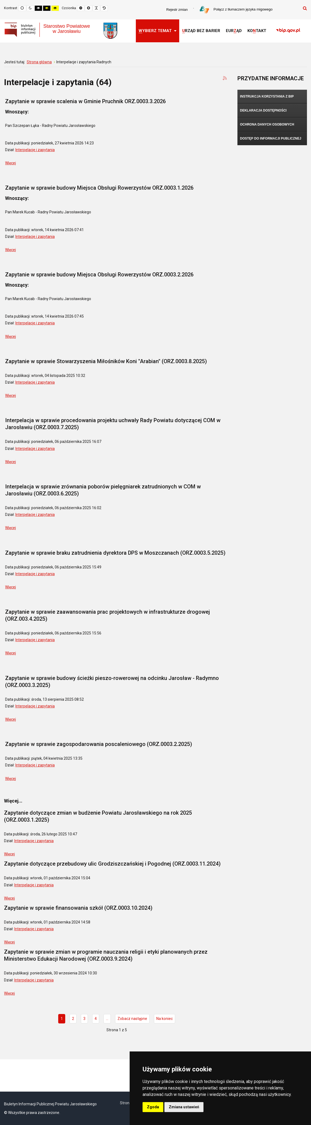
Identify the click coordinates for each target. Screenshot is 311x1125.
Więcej (10, 163)
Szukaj (305, 8)
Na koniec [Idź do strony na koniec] (164, 1018)
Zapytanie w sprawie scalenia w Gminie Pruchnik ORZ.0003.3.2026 (85, 101)
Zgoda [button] (153, 1107)
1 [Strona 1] (62, 1018)
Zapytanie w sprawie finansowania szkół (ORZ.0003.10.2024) (78, 908)
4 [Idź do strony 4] (96, 1018)
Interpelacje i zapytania (35, 150)
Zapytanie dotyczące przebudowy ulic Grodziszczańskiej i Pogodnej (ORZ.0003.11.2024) (112, 863)
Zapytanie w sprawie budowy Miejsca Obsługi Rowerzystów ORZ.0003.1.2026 (99, 188)
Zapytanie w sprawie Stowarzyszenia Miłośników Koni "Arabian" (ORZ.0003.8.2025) (106, 361)
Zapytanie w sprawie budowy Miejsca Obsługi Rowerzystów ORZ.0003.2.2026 (99, 274)
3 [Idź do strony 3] (84, 1018)
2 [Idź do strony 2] (73, 1018)
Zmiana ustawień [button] (184, 1107)
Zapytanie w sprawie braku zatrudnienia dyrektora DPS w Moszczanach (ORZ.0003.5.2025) (115, 553)
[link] (288, 31)
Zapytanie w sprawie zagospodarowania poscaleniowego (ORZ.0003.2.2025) (98, 744)
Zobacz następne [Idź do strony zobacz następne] (132, 1018)
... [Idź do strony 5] (107, 1018)
